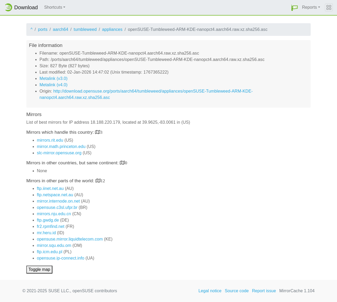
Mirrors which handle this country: (60, 132)
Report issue (264, 291)
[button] (294, 7)
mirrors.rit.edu (50, 140)
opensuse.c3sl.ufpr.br (57, 207)
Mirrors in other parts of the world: (61, 180)
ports (42, 29)
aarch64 (60, 29)
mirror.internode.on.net (58, 201)
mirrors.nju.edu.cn (54, 214)
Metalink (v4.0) (53, 85)
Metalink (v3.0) (53, 78)
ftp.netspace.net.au (55, 195)
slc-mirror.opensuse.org (59, 153)
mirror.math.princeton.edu (61, 146)
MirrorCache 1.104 (297, 291)
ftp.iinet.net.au (50, 188)
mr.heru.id (46, 233)
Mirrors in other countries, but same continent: (73, 162)
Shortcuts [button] (53, 7)
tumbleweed (85, 29)
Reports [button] (309, 7)
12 (103, 180)
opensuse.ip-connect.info (60, 258)
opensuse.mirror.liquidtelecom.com (70, 239)
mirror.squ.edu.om (54, 245)
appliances (112, 29)
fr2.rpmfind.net (51, 226)
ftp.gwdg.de (48, 220)
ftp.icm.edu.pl (49, 252)
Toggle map (39, 269)
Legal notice (210, 291)
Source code (237, 291)
